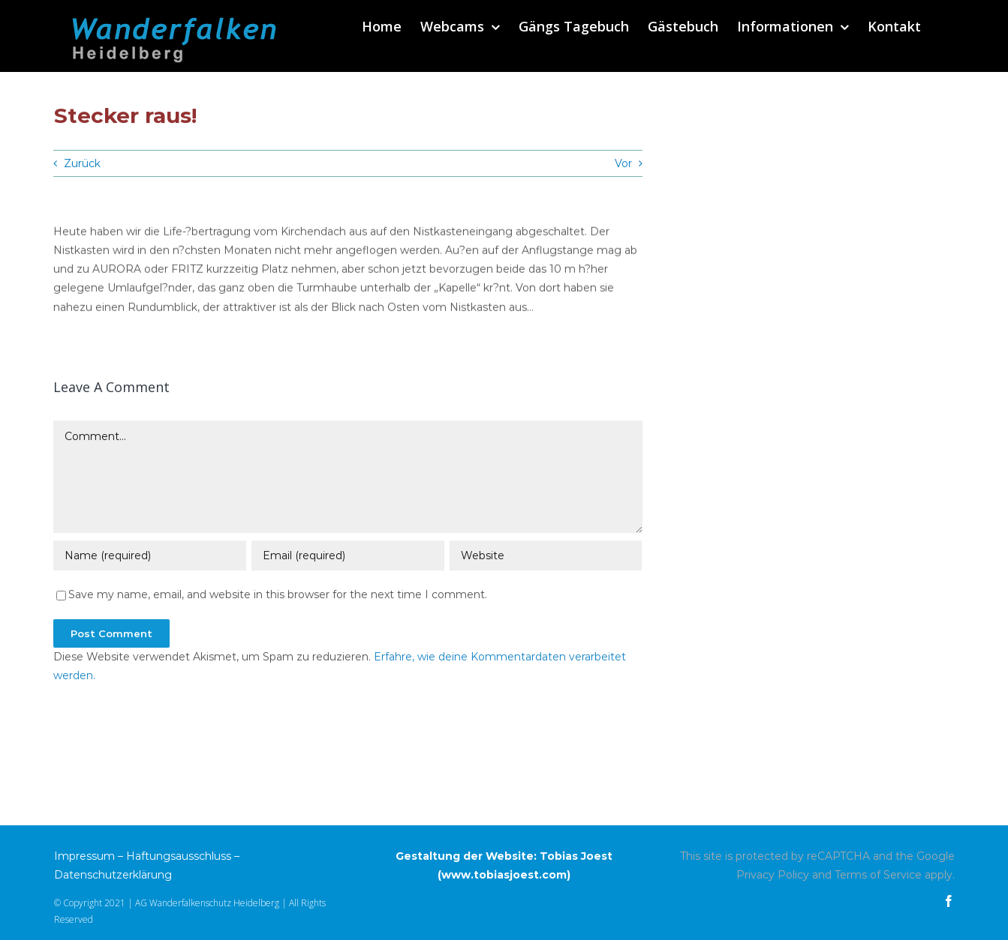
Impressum (84, 856)
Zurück (82, 163)
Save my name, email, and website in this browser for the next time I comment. (277, 596)
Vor (623, 163)
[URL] (546, 557)
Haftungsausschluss (178, 856)
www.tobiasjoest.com (504, 875)
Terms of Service (878, 875)
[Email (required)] (347, 557)
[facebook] (949, 901)
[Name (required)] (149, 557)
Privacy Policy (772, 875)
